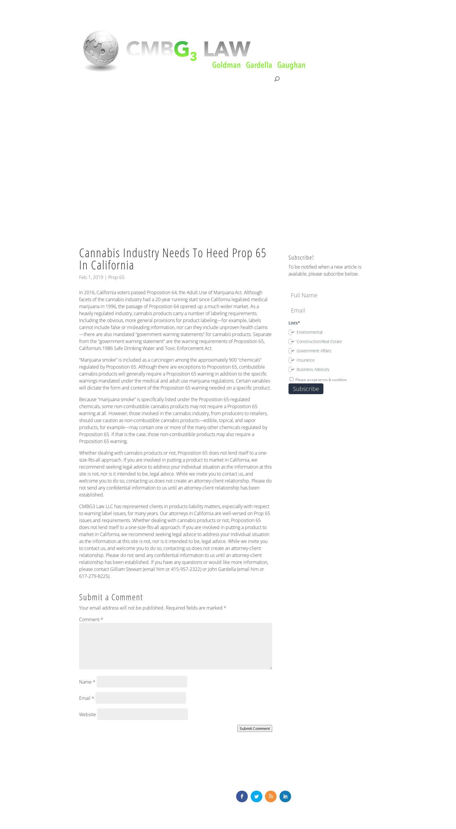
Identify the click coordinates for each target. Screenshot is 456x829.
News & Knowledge (221, 79)
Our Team (182, 79)
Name (87, 682)
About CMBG (91, 79)
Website (87, 714)
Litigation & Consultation (139, 79)
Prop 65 (116, 277)
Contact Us (261, 79)
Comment (91, 619)
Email (86, 698)
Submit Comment (255, 728)
